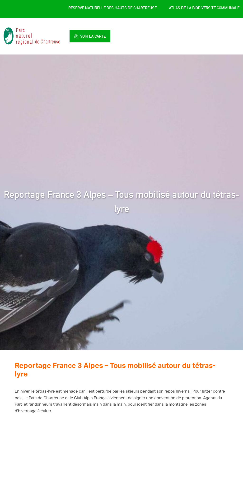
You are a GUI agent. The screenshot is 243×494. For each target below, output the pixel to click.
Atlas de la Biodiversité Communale (204, 7)
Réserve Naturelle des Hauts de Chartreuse (112, 7)
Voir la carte (90, 36)
